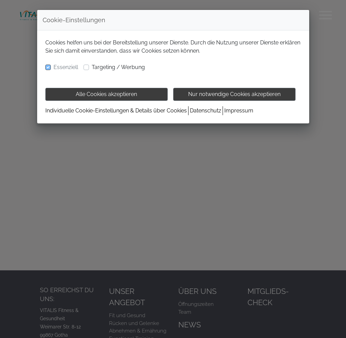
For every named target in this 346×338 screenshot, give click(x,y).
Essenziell (66, 67)
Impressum (238, 110)
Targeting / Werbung (118, 67)
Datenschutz (205, 110)
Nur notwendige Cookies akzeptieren (234, 94)
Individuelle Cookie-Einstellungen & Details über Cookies (116, 110)
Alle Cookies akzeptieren (106, 94)
